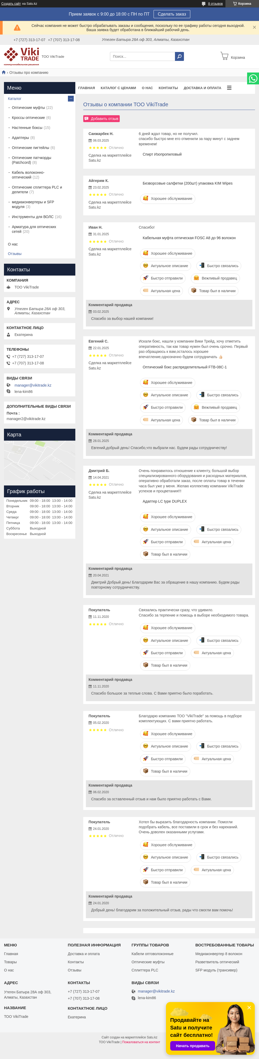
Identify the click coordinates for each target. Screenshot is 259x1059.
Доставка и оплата (202, 88)
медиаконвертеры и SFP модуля (33, 204)
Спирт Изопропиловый (162, 154)
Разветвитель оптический (217, 962)
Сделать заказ (172, 14)
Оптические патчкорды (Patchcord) (31, 160)
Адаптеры (20, 138)
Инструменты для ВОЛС (33, 217)
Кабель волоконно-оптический (28, 174)
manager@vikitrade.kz (33, 385)
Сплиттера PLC (145, 970)
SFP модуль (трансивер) (216, 970)
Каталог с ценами (118, 88)
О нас (147, 88)
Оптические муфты (28, 107)
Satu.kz (152, 1037)
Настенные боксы (27, 128)
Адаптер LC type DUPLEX (165, 501)
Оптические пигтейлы (30, 148)
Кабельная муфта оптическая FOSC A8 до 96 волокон (189, 238)
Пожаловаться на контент (141, 1042)
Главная (86, 88)
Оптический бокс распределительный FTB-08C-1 (185, 367)
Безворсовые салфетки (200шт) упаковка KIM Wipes (188, 183)
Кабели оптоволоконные (153, 954)
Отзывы (14, 254)
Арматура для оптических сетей (34, 229)
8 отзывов (215, 4)
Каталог (14, 99)
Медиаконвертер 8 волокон (218, 954)
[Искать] (179, 56)
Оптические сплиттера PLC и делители (37, 189)
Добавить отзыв (104, 119)
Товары (10, 962)
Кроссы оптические (28, 117)
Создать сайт (11, 4)
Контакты (168, 88)
